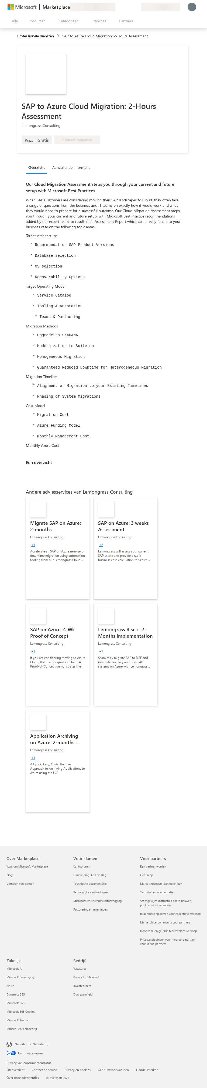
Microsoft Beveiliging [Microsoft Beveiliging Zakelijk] (20, 977)
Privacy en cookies (77, 1070)
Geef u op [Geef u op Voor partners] (146, 875)
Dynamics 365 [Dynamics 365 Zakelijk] (15, 994)
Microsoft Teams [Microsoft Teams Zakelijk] (17, 1020)
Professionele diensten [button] (35, 35)
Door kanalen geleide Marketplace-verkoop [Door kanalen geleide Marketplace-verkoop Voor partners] (168, 931)
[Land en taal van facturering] (160, 7)
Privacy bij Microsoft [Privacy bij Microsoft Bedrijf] (86, 977)
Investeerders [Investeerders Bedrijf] (82, 986)
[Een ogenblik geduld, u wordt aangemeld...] (191, 7)
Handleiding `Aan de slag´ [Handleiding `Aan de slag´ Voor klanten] (90, 875)
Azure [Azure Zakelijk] (10, 986)
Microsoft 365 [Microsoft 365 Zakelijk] (15, 1003)
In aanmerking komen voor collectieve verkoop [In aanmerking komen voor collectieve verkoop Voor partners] (170, 914)
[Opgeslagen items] (130, 7)
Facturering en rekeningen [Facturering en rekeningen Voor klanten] (90, 909)
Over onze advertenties (22, 1077)
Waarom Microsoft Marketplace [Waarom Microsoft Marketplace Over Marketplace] (27, 866)
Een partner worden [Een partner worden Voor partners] (153, 866)
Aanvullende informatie (71, 167)
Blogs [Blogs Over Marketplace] (9, 875)
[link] (57, 548)
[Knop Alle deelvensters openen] (14, 21)
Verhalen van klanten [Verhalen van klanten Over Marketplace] (20, 884)
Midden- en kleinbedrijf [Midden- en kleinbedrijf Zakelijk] (21, 1029)
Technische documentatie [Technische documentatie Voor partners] (157, 892)
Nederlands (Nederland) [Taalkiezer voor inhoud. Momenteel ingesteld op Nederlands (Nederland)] (32, 1044)
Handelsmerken (147, 1070)
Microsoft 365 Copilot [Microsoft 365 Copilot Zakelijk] (20, 1011)
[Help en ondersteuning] (124, 7)
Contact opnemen (44, 1070)
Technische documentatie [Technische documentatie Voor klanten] (90, 884)
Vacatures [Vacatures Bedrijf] (80, 968)
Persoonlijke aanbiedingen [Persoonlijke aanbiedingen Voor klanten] (90, 892)
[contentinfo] (59, 36)
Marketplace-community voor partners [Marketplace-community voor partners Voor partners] (165, 922)
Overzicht (36, 167)
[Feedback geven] (117, 7)
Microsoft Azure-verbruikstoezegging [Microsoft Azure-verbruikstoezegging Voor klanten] (97, 901)
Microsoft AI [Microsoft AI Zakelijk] (14, 968)
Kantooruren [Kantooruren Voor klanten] (81, 866)
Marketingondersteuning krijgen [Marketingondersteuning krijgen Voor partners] (161, 884)
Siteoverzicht (15, 1070)
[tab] (38, 167)
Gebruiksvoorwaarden (113, 1070)
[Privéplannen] (137, 7)
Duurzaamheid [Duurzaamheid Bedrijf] (82, 994)
